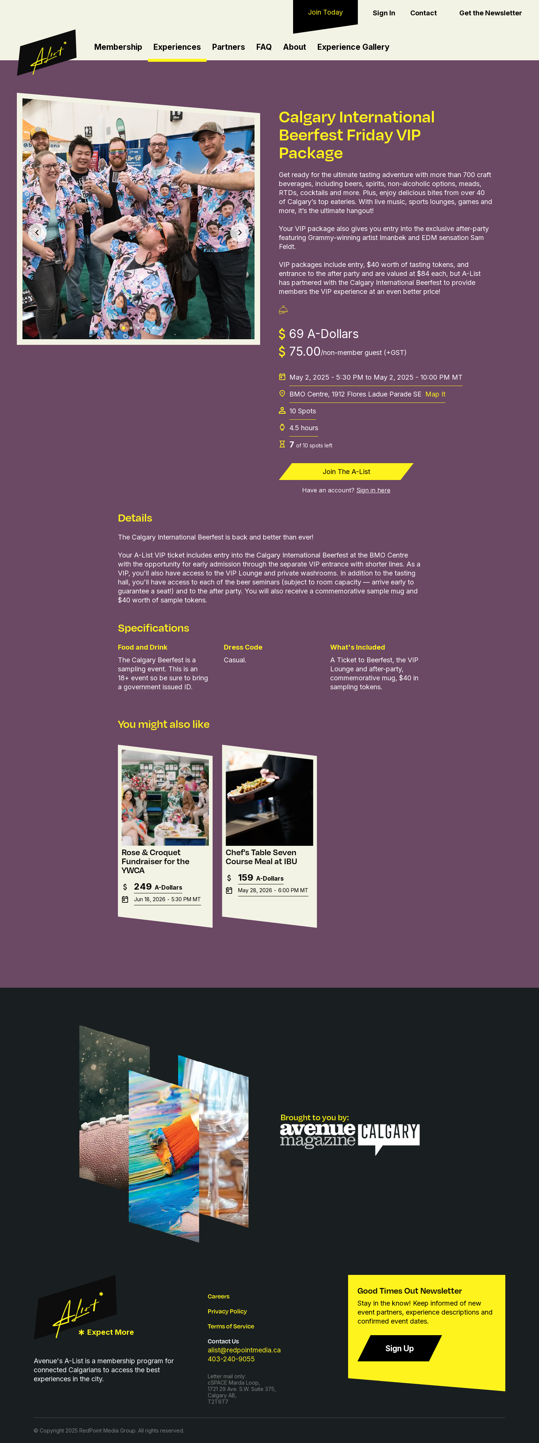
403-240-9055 (231, 1359)
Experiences (177, 47)
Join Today (325, 12)
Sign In (384, 13)
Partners (228, 47)
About (294, 47)
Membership (118, 47)
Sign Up (399, 1348)
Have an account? (346, 490)
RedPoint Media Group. (108, 1430)
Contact (423, 13)
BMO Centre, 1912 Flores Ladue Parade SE (367, 394)
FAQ (264, 47)
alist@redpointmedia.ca (244, 1350)
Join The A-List (346, 471)
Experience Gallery (353, 47)
